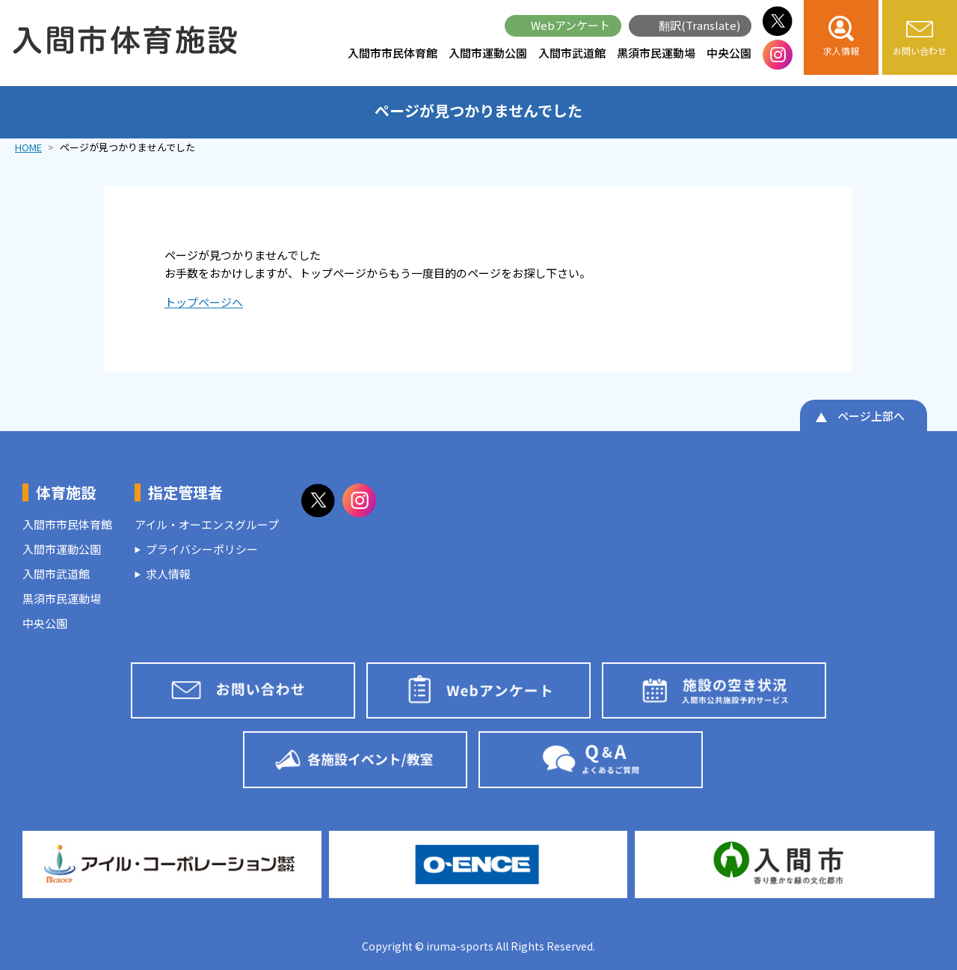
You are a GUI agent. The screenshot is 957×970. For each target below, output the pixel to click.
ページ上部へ (871, 416)
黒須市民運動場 (656, 53)
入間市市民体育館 (392, 53)
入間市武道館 (572, 53)
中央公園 (729, 53)
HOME (28, 147)
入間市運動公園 (488, 53)
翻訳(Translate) (699, 25)
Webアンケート (570, 25)
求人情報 (168, 574)
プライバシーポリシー (202, 549)
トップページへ (203, 302)
